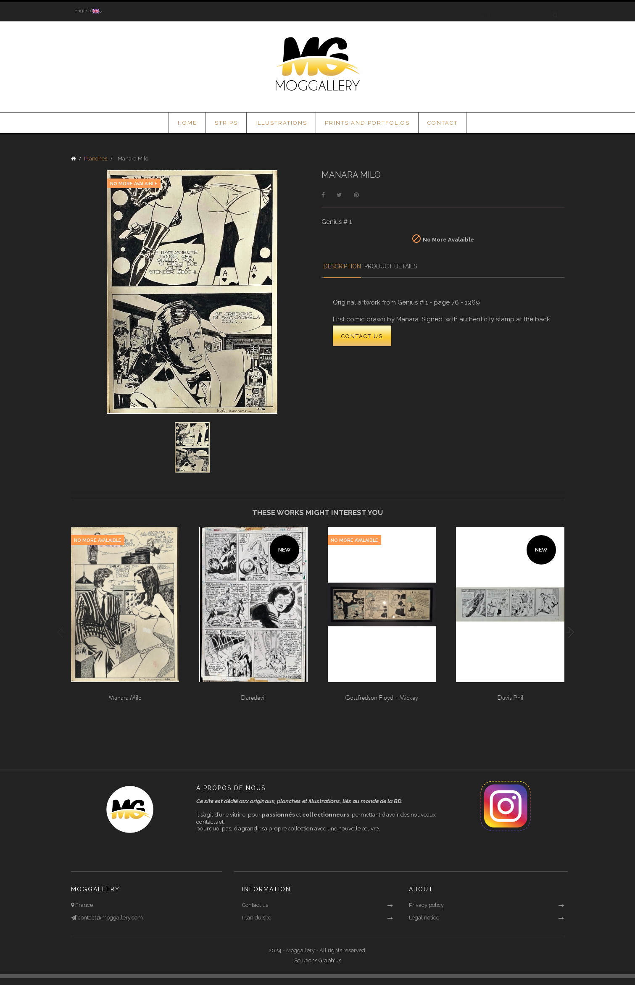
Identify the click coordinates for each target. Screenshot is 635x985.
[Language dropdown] (86, 11)
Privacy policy (426, 905)
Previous (62, 632)
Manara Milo (125, 697)
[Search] (513, 11)
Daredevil (253, 697)
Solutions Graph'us (317, 960)
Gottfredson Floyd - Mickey (381, 697)
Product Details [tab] (409, 266)
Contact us (255, 905)
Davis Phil (510, 697)
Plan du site (256, 917)
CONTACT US (362, 337)
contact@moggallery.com (109, 917)
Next (568, 632)
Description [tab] (351, 266)
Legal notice (424, 917)
